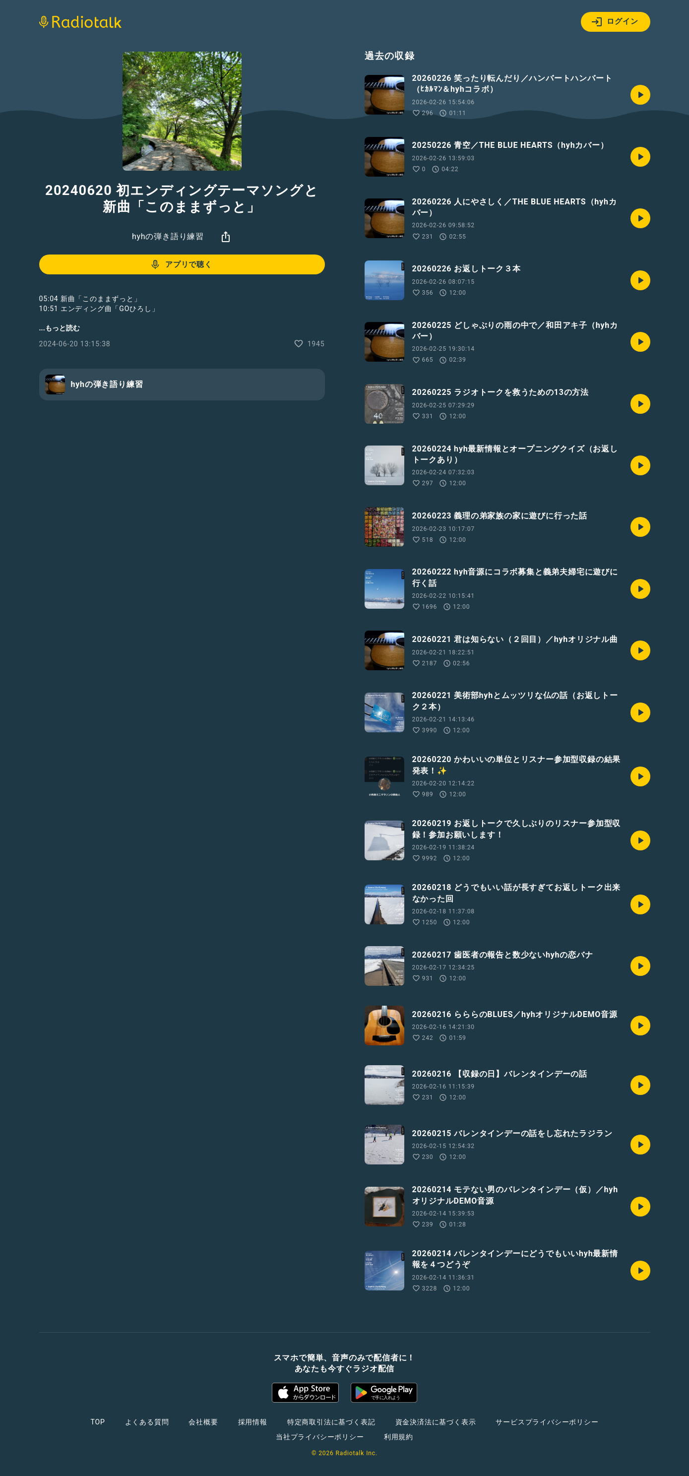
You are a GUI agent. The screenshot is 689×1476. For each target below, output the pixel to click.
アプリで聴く (180, 264)
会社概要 (203, 1422)
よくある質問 (147, 1422)
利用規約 (398, 1437)
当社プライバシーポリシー (320, 1437)
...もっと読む (59, 328)
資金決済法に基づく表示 (435, 1422)
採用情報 (252, 1422)
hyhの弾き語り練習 (168, 236)
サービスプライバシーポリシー (547, 1422)
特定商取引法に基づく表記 (331, 1422)
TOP (97, 1422)
